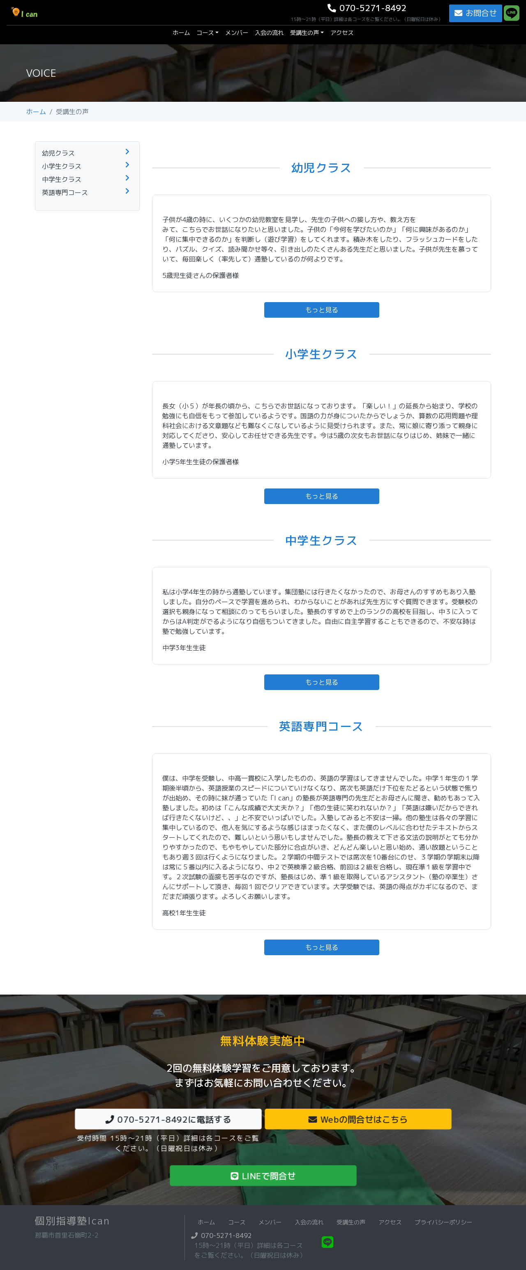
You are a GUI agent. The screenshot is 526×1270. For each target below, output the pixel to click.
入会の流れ (269, 33)
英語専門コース (65, 192)
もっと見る (321, 309)
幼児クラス (58, 153)
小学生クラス (61, 166)
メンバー (236, 33)
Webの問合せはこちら (358, 1119)
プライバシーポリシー (443, 1222)
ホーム (183, 32)
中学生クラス (61, 179)
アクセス (341, 33)
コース (205, 33)
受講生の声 (304, 33)
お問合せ (475, 12)
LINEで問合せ (263, 1176)
